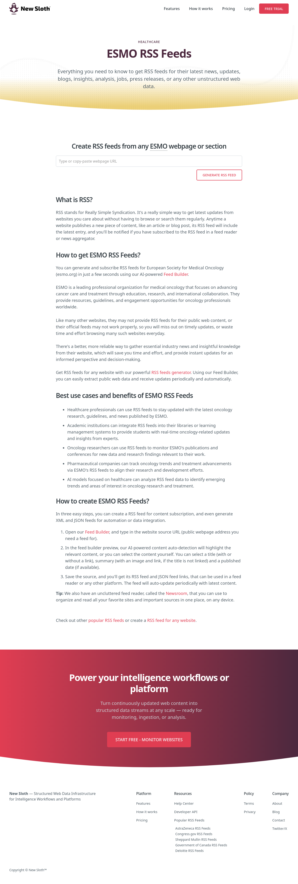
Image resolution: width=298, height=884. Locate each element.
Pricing (228, 8)
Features (172, 8)
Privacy (250, 811)
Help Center (184, 803)
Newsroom (176, 593)
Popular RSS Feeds (189, 820)
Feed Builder (176, 274)
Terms (249, 803)
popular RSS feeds (106, 620)
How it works (201, 8)
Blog (276, 811)
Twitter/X (279, 828)
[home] (30, 8)
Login (249, 8)
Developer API (185, 811)
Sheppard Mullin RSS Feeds (196, 839)
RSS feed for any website (171, 620)
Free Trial (274, 8)
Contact (278, 820)
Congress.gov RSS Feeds (193, 834)
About (277, 803)
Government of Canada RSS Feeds (201, 845)
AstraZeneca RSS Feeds (192, 828)
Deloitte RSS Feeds (189, 850)
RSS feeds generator (170, 372)
